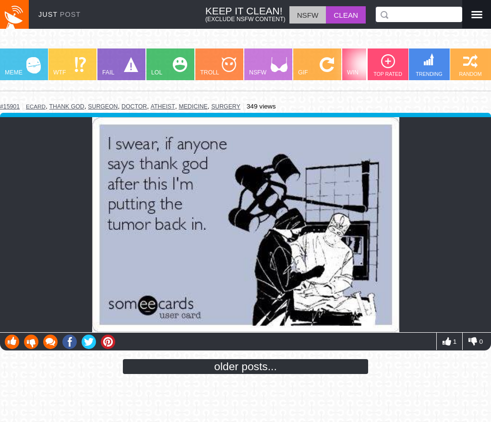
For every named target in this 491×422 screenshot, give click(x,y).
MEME (23, 66)
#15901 (10, 106)
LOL (169, 66)
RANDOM (470, 65)
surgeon (103, 106)
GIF (316, 66)
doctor (134, 106)
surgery (225, 106)
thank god (66, 106)
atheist (163, 106)
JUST (59, 14)
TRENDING (429, 65)
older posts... (245, 366)
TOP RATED (387, 65)
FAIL (120, 66)
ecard (36, 106)
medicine (193, 106)
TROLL (218, 66)
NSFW (268, 66)
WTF (69, 66)
